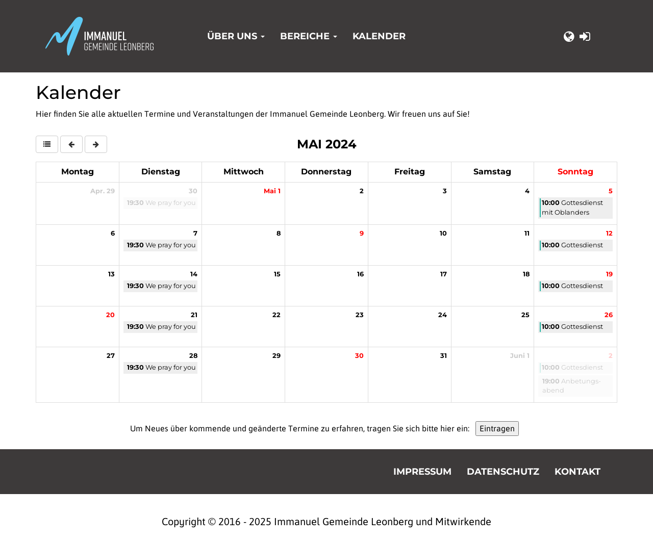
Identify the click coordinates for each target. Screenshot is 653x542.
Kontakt (577, 471)
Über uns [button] (236, 36)
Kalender (379, 36)
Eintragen (497, 428)
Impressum (422, 471)
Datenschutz (503, 471)
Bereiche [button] (308, 36)
